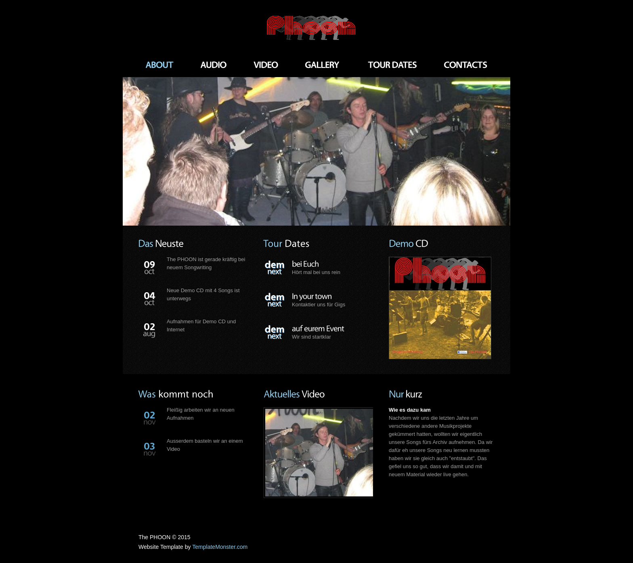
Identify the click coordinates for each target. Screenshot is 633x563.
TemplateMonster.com (219, 547)
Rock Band (316, 28)
